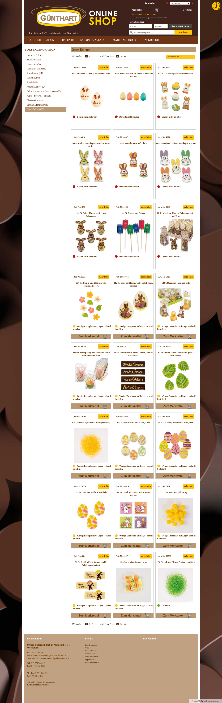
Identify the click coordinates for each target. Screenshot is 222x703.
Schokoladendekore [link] (38, 105)
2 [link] (89, 56)
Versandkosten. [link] (213, 701)
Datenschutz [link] (90, 654)
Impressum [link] (89, 660)
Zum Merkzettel (181, 26)
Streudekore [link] (35, 73)
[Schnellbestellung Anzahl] (161, 26)
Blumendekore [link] (34, 59)
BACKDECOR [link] (151, 40)
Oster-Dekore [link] (35, 109)
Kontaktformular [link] (92, 662)
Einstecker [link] (34, 64)
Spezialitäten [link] (33, 82)
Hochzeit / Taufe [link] (35, 55)
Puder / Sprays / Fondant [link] (38, 95)
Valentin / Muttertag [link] (36, 68)
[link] (216, 6)
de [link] (193, 3)
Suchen (183, 32)
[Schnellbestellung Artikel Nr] (140, 26)
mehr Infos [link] (104, 67)
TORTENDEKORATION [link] (40, 40)
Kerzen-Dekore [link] (36, 86)
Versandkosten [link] (91, 651)
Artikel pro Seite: (107, 56)
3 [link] (92, 56)
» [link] (95, 56)
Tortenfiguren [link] (33, 77)
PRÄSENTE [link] (67, 40)
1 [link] (86, 56)
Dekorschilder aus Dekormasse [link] (44, 91)
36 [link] (121, 56)
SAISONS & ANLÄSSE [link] (93, 40)
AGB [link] (87, 648)
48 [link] (125, 56)
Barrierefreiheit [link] (91, 657)
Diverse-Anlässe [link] (35, 100)
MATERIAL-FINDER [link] (124, 40)
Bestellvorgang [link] (91, 645)
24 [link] (117, 56)
